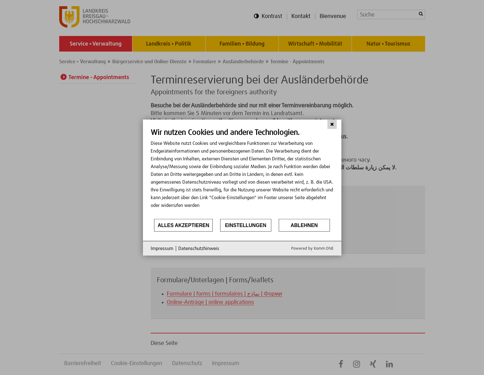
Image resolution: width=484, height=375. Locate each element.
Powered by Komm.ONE (312, 249)
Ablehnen (304, 225)
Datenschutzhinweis (198, 248)
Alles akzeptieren (183, 225)
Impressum (162, 248)
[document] (242, 173)
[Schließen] (332, 124)
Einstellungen (245, 225)
